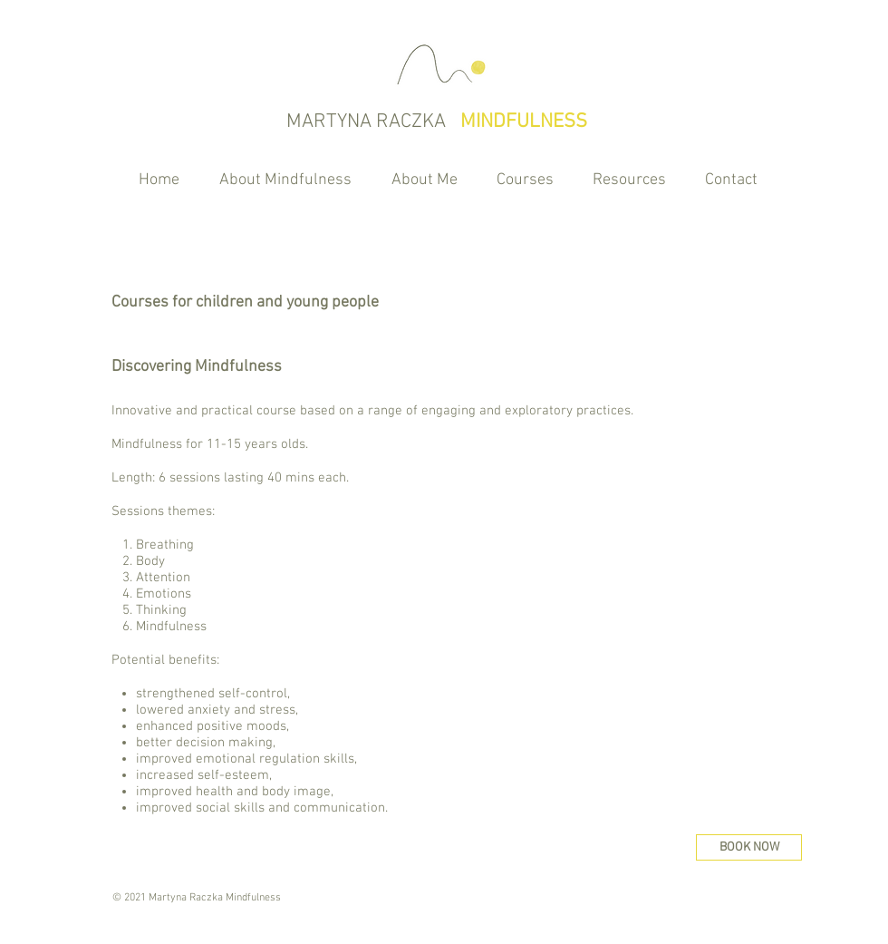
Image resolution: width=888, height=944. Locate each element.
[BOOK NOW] (749, 847)
